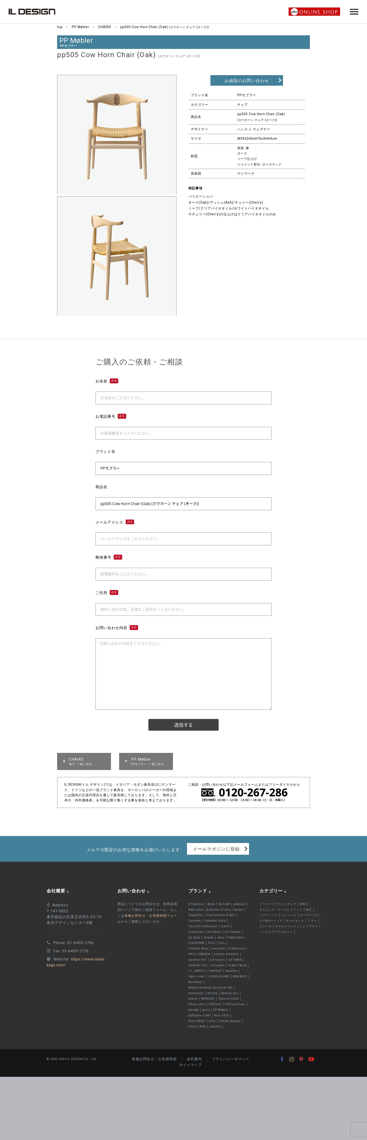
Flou (222, 943)
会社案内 (194, 1059)
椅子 (309, 909)
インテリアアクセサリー (276, 932)
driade (209, 937)
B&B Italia (195, 909)
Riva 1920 (221, 1015)
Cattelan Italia (215, 920)
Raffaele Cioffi (199, 1015)
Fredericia (236, 948)
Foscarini (218, 948)
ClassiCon (196, 932)
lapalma (231, 970)
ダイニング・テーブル (274, 909)
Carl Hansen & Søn (221, 915)
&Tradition (196, 904)
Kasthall (215, 970)
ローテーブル (309, 915)
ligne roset (196, 976)
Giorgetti (218, 965)
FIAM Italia (235, 937)
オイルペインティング (290, 926)
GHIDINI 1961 (198, 965)
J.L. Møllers (197, 970)
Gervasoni (217, 959)
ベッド (297, 909)
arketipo (239, 904)
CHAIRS (104, 27)
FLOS (211, 943)
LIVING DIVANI (218, 976)
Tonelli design (229, 1021)
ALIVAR (224, 904)
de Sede (194, 937)
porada (193, 1010)
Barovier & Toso (218, 909)
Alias (211, 904)
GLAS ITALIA (237, 965)
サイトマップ (190, 1065)
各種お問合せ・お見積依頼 (154, 1059)
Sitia (212, 1021)
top (60, 27)
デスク (313, 926)
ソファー (265, 904)
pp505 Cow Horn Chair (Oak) (164, 27)
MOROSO (208, 998)
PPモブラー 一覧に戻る (147, 761)
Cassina (194, 920)
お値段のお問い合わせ (246, 80)
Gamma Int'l (197, 959)
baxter (238, 909)
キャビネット (295, 920)
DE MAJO (214, 932)
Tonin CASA (197, 1026)
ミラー (312, 920)
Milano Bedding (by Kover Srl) (210, 987)
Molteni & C (230, 993)
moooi (193, 998)
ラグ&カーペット (271, 920)
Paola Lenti (196, 1004)
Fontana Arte (198, 948)
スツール (265, 926)
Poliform (215, 1004)
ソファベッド (268, 915)
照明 (303, 904)
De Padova (233, 932)
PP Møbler (80, 27)
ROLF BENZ (196, 1021)
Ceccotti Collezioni (202, 926)
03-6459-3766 (80, 943)
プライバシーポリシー (230, 1059)
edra (220, 937)
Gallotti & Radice (226, 954)
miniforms (196, 993)
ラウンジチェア (285, 904)
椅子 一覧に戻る (80, 761)
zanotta (215, 1026)
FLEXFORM (196, 943)
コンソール (288, 915)
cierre (225, 926)
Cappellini (195, 915)
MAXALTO (240, 976)
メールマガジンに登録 (216, 848)
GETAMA (235, 959)
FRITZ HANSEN (199, 954)
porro (206, 1010)
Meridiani (195, 982)
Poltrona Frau (235, 1004)
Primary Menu (354, 12)
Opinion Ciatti (228, 998)
